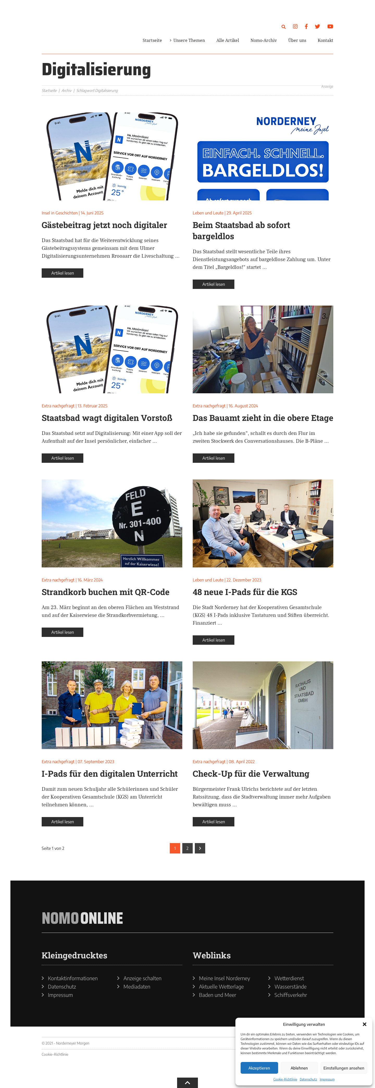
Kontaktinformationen (73, 978)
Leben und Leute (208, 213)
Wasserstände (290, 986)
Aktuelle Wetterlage (221, 986)
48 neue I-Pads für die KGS (245, 591)
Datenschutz (308, 1079)
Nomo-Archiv (264, 40)
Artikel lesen (62, 273)
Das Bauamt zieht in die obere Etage (263, 417)
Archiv (66, 90)
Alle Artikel (227, 40)
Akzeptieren (259, 1068)
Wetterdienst (289, 978)
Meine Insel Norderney (224, 978)
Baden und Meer (217, 994)
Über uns (297, 40)
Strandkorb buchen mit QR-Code (106, 591)
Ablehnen (299, 1068)
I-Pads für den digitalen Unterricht (110, 773)
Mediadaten (136, 986)
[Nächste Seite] (200, 848)
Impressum (327, 1079)
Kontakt (325, 40)
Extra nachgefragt (58, 405)
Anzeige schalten (142, 978)
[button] (364, 1024)
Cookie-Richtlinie (285, 1079)
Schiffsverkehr (290, 994)
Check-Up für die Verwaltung (251, 773)
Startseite (152, 40)
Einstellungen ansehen (343, 1068)
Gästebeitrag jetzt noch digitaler (104, 224)
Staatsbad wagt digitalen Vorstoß (107, 417)
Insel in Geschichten (60, 213)
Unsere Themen (189, 40)
